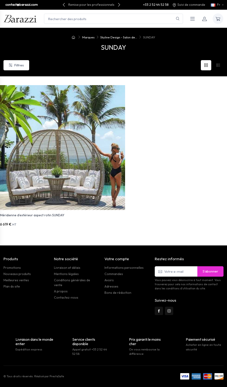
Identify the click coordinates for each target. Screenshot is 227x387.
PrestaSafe (57, 376)
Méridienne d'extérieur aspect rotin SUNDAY (32, 215)
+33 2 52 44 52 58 (156, 5)
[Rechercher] (178, 19)
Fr (216, 5)
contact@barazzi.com (21, 5)
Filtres (16, 65)
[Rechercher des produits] (113, 19)
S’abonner (210, 271)
